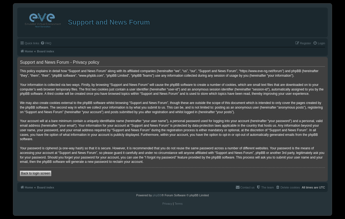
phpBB (157, 195)
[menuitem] (45, 43)
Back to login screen (35, 173)
